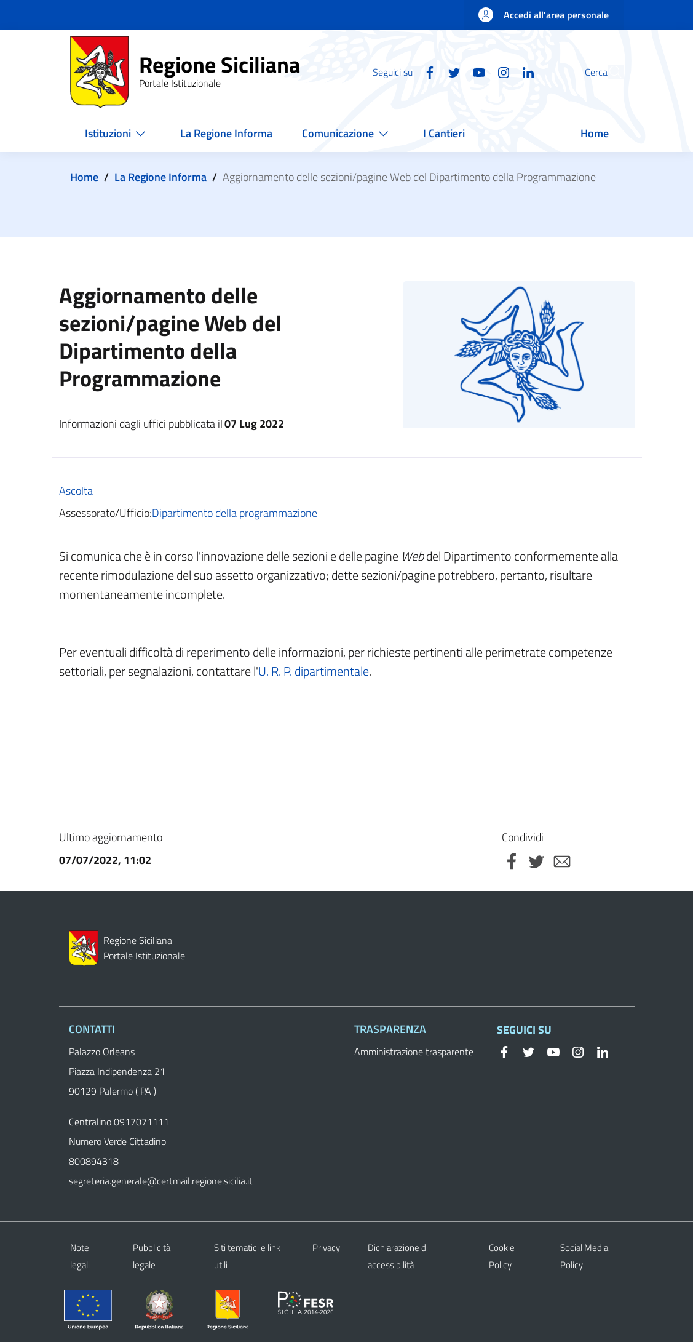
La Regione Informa (160, 177)
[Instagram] (475, 71)
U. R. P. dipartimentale (313, 671)
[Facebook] (401, 71)
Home (84, 177)
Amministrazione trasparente (413, 1051)
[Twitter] (426, 71)
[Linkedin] (500, 71)
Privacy (326, 1247)
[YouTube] (450, 71)
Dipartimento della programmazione (234, 513)
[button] (609, 72)
